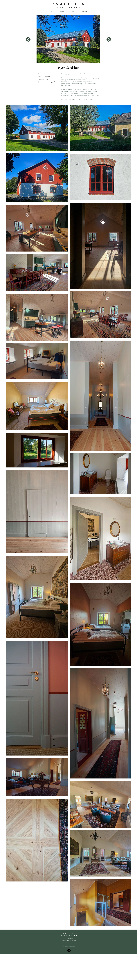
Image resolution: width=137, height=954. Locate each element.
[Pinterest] (69, 950)
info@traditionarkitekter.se (69, 940)
